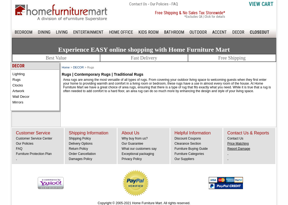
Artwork (18, 91)
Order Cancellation (82, 154)
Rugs (16, 80)
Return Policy (78, 149)
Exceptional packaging (138, 154)
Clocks (17, 85)
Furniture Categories (189, 154)
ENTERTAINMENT (88, 32)
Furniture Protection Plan (34, 154)
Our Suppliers (184, 159)
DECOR (238, 32)
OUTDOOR (198, 32)
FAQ (175, 4)
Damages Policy (80, 159)
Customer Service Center (34, 138)
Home (66, 67)
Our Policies (159, 4)
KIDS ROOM (148, 32)
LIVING (62, 32)
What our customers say (139, 149)
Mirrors (17, 102)
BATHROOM (174, 32)
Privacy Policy (132, 159)
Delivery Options (80, 143)
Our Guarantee (132, 143)
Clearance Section (187, 143)
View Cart (261, 4)
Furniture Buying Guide (191, 149)
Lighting (18, 74)
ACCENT (219, 32)
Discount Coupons (187, 138)
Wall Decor (20, 97)
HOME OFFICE (121, 32)
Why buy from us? (135, 138)
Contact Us (138, 4)
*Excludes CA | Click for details (204, 17)
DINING (44, 32)
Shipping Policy (80, 138)
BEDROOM (23, 32)
